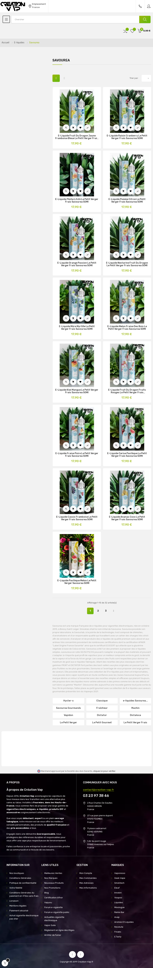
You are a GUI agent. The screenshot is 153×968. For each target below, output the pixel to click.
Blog (46, 892)
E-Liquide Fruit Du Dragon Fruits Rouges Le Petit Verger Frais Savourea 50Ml (127, 391)
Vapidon (68, 715)
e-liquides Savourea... (135, 700)
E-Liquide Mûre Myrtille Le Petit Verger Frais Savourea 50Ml (77, 327)
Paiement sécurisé (18, 910)
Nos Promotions (52, 888)
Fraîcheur (102, 708)
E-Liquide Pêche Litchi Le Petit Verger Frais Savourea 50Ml (76, 200)
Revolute (118, 927)
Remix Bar (119, 912)
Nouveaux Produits (54, 883)
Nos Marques (50, 878)
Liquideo (118, 902)
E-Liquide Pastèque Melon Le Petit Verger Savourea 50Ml (76, 582)
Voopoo (118, 897)
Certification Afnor (53, 897)
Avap (117, 917)
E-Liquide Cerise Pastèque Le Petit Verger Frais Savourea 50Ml (127, 454)
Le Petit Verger (68, 722)
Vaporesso (119, 873)
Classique (102, 700)
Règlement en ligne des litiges (59, 930)
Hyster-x (68, 700)
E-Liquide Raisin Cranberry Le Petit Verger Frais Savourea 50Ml (127, 137)
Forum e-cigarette (53, 907)
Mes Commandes (88, 878)
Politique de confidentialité (22, 883)
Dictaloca (135, 715)
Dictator (102, 715)
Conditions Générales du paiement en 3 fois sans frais (23, 894)
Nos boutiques (16, 873)
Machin (135, 708)
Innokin (118, 892)
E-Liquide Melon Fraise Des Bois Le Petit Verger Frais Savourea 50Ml (127, 327)
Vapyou (48, 902)
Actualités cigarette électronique (54, 919)
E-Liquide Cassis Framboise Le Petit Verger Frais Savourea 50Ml (76, 518)
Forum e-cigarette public (56, 912)
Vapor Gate (50, 925)
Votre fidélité (15, 888)
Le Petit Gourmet (102, 722)
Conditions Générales (20, 878)
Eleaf (117, 888)
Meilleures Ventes (53, 873)
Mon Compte (85, 873)
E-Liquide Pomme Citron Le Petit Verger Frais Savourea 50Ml (127, 200)
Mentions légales (17, 905)
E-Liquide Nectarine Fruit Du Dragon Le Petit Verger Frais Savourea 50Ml (127, 264)
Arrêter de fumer (52, 935)
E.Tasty (117, 936)
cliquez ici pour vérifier (104, 771)
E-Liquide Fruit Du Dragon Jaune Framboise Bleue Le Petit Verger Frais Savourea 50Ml (76, 137)
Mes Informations (88, 888)
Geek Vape (119, 878)
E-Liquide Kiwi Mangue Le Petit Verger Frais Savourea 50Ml (76, 391)
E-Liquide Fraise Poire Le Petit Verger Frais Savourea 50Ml (76, 454)
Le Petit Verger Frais (135, 722)
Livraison (14, 901)
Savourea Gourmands (68, 708)
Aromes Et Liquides (124, 922)
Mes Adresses (86, 883)
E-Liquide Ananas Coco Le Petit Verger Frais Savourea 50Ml (127, 518)
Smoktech (119, 883)
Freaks (117, 932)
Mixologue (119, 907)
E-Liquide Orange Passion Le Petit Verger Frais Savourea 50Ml (76, 264)
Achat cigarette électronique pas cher (23, 917)
